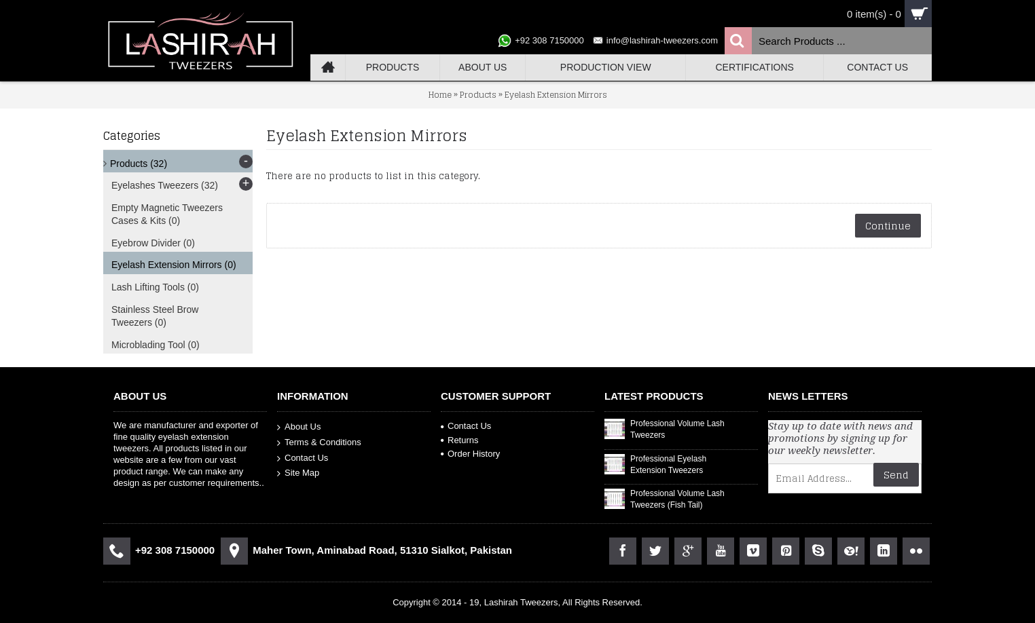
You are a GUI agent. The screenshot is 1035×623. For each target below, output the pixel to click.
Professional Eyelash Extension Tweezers (668, 464)
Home (440, 95)
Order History (470, 454)
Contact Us (302, 458)
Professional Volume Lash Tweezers (677, 429)
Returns (460, 440)
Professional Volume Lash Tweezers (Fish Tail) (677, 499)
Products (478, 95)
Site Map (298, 473)
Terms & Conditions (319, 443)
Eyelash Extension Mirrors (556, 95)
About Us (299, 427)
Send (896, 474)
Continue (888, 225)
